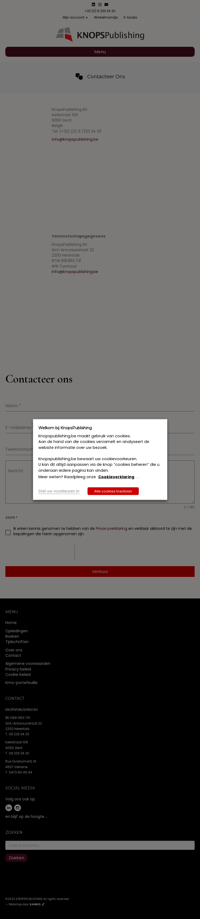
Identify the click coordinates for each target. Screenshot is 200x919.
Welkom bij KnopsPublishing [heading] (65, 427)
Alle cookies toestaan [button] (113, 491)
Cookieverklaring (116, 477)
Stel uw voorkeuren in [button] (58, 491)
